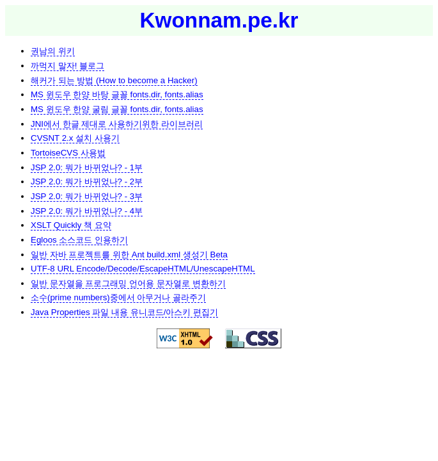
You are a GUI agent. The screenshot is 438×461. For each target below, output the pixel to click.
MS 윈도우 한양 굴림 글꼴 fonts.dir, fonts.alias (117, 109)
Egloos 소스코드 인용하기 (79, 240)
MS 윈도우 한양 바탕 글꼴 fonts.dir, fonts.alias (117, 94)
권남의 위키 (53, 51)
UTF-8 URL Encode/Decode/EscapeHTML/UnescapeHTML (143, 268)
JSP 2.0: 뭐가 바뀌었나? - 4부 (87, 211)
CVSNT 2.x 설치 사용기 (75, 138)
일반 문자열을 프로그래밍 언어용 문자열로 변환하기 (128, 283)
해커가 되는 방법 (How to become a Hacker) (114, 80)
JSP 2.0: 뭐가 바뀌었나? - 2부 (87, 181)
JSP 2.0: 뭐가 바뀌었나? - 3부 (87, 196)
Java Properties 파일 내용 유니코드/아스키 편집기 (124, 312)
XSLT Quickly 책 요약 (71, 225)
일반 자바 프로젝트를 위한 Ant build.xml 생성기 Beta (129, 254)
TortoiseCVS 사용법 (68, 153)
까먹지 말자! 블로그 (67, 65)
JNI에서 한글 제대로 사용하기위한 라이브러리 (117, 124)
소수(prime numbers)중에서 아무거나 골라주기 (118, 297)
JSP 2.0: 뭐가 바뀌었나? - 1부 (87, 167)
